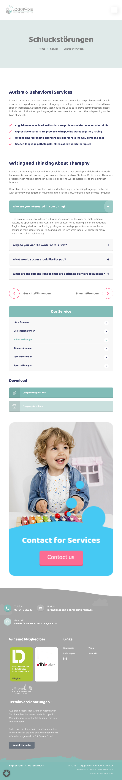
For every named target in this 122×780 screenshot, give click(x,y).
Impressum (16, 766)
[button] (114, 10)
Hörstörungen (21, 322)
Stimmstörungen (87, 293)
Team (91, 648)
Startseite (68, 648)
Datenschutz (36, 766)
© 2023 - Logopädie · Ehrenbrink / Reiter (90, 765)
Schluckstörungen (23, 339)
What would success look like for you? (39, 259)
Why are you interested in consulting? (39, 206)
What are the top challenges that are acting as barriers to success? (59, 273)
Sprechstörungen (23, 357)
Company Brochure (26, 406)
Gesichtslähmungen (37, 293)
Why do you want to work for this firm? (40, 245)
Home (41, 48)
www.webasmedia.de (101, 774)
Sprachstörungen (23, 365)
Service (54, 48)
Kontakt (93, 653)
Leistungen (69, 653)
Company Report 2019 (27, 393)
